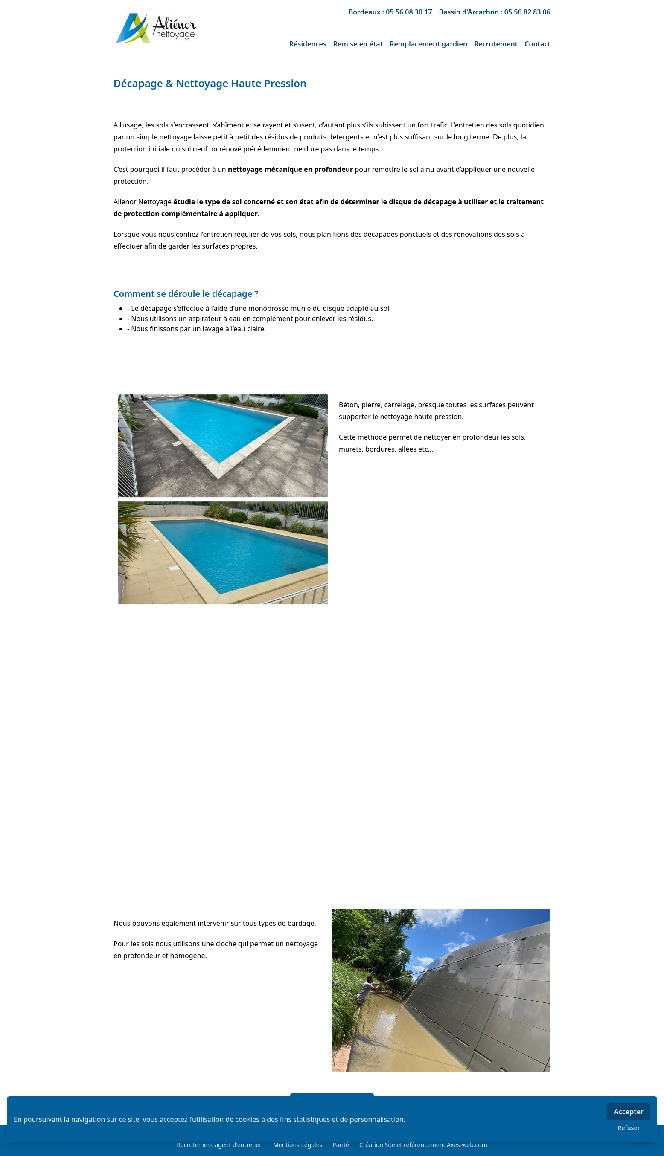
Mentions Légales (297, 1145)
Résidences (307, 44)
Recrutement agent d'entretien (220, 1145)
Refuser (628, 1128)
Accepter (629, 1111)
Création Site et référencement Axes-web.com (423, 1145)
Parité (340, 1145)
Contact (537, 44)
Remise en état (358, 44)
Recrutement (496, 44)
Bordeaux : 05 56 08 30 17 (390, 12)
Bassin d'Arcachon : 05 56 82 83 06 (494, 12)
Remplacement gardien (428, 44)
